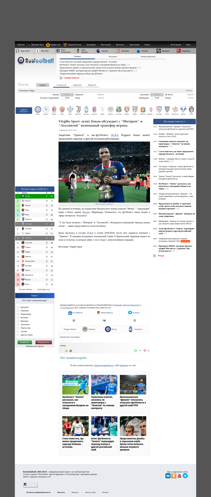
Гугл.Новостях (67, 307)
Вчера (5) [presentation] (92, 85)
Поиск (147, 45)
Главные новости (71, 78)
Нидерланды (25, 314)
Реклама (105, 492)
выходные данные (88, 474)
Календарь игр (43, 289)
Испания (24, 317)
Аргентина (25, 324)
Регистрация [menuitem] (176, 45)
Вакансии (75, 492)
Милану (86, 212)
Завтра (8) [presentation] (77, 85)
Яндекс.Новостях (131, 305)
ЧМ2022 (189, 90)
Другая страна (26, 335)
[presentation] (39, 84)
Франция (24, 321)
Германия (24, 310)
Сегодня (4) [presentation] (61, 85)
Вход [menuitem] (188, 45)
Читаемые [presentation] (112, 56)
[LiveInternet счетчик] (30, 487)
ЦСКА (115, 135)
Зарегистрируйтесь (103, 365)
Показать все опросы (35, 346)
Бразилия (24, 307)
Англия (23, 331)
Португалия (25, 328)
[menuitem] (73, 44)
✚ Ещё (160, 256)
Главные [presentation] (77, 56)
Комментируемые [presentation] (148, 56)
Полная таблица (25, 289)
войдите (124, 365)
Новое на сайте (90, 492)
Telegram (118, 305)
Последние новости (175, 121)
